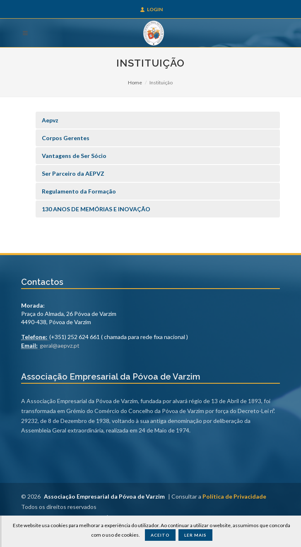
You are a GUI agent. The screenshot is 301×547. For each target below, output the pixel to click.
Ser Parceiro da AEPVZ (73, 173)
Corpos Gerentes (65, 137)
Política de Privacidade (234, 496)
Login (151, 9)
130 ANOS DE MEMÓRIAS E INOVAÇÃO (96, 209)
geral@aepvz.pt (59, 345)
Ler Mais (195, 535)
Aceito (160, 535)
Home (135, 82)
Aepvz (50, 120)
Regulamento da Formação (79, 191)
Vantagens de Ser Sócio (74, 155)
